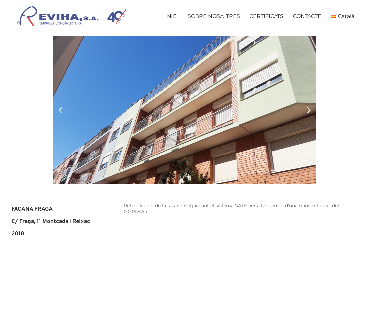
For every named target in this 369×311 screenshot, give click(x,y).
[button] (60, 110)
